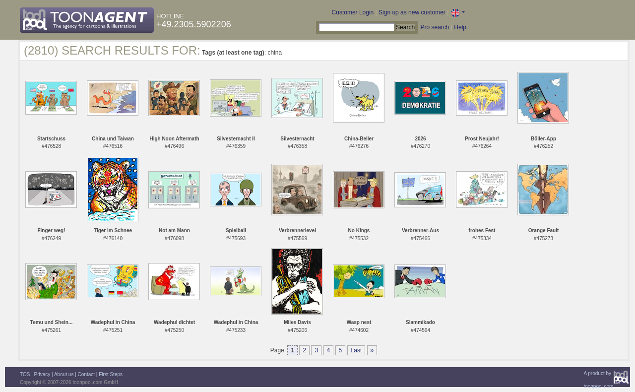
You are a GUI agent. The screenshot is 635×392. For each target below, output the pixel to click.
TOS (25, 374)
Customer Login (353, 12)
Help (460, 27)
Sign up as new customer (412, 12)
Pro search (434, 27)
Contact (86, 374)
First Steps (111, 374)
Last (356, 350)
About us (63, 374)
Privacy (42, 374)
